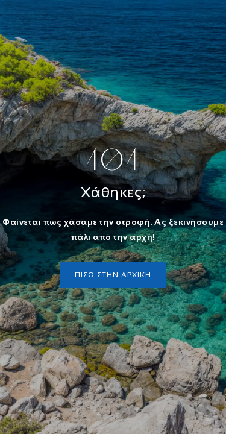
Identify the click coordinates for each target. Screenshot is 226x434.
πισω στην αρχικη (113, 275)
